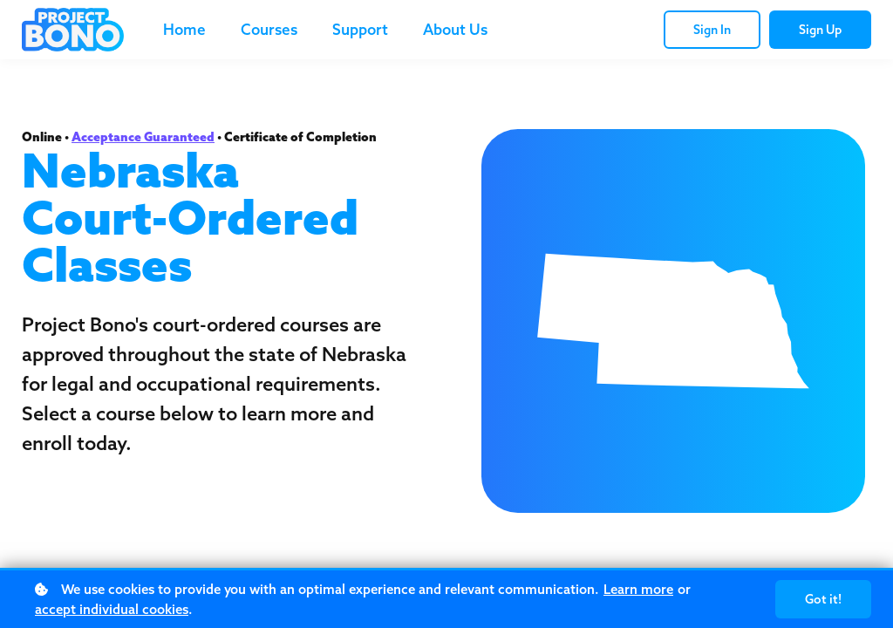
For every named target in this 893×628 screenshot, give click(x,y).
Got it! (823, 599)
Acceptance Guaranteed (143, 137)
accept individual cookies (111, 609)
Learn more (638, 589)
